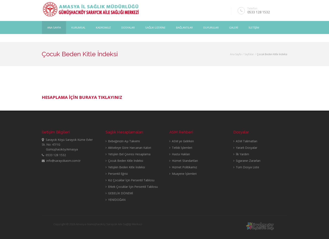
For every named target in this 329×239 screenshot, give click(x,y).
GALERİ (233, 27)
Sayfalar (249, 54)
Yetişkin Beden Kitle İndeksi (125, 167)
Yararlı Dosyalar (245, 148)
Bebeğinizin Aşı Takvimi (123, 141)
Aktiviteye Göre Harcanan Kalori (128, 148)
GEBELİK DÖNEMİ (119, 193)
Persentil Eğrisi (117, 174)
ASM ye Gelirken (181, 141)
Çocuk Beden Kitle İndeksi (124, 161)
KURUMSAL (78, 27)
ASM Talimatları (245, 141)
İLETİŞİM (254, 27)
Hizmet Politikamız (183, 167)
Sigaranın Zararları (246, 161)
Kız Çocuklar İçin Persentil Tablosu (130, 180)
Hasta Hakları (179, 154)
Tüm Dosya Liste (246, 167)
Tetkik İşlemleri (180, 148)
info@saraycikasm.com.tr (61, 161)
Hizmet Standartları (183, 161)
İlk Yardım (241, 154)
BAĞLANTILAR (184, 27)
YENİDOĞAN (115, 200)
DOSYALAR (128, 27)
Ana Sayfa (54, 27)
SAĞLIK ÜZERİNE (155, 27)
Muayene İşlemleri (183, 174)
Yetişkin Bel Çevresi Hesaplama (128, 154)
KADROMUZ (103, 27)
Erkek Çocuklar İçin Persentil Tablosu (132, 187)
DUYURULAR (211, 27)
